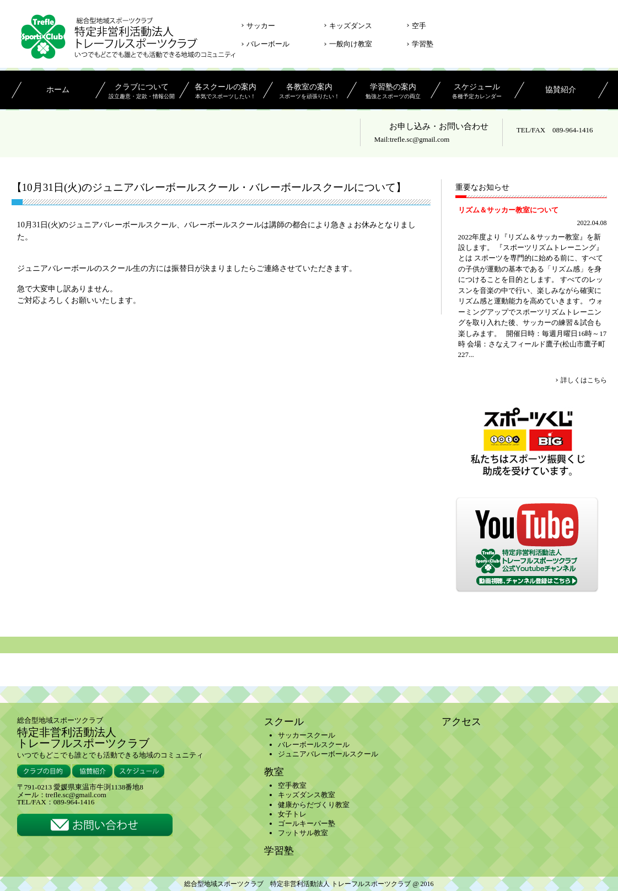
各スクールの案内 (226, 92)
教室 (274, 771)
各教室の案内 (309, 92)
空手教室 (292, 785)
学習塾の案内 (393, 92)
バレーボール (267, 44)
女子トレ (292, 814)
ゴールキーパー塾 (306, 823)
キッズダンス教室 (306, 795)
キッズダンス (350, 26)
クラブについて (142, 92)
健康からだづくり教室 (314, 805)
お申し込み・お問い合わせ (438, 126)
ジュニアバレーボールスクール (328, 754)
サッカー (260, 26)
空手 (419, 26)
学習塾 (422, 44)
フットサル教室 (303, 833)
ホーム (57, 90)
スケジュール (477, 92)
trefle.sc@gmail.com (419, 139)
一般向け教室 (350, 44)
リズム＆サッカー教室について (508, 210)
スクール (284, 721)
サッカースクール (306, 735)
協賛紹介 (560, 90)
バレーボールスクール (314, 744)
